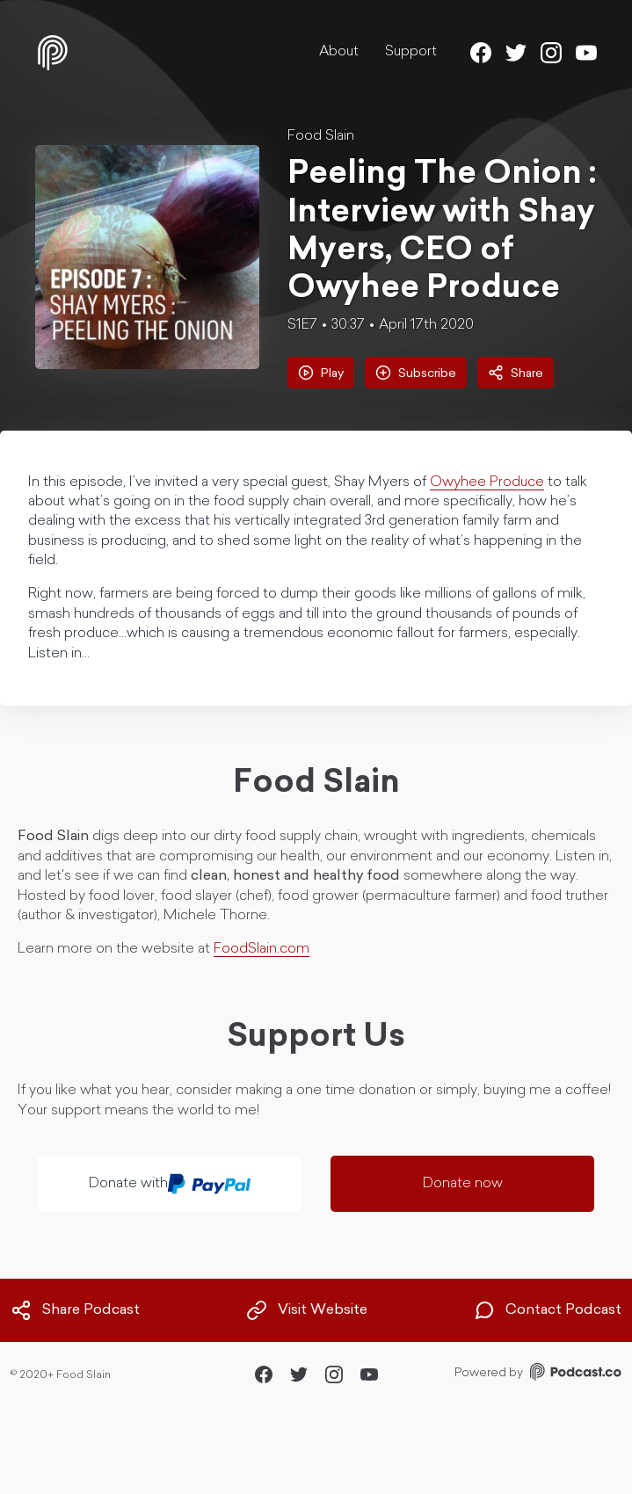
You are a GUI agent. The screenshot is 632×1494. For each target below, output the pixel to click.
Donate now (463, 1184)
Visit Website (306, 1310)
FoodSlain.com (261, 949)
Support (411, 52)
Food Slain (320, 136)
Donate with (170, 1183)
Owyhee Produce (487, 482)
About (339, 52)
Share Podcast (75, 1310)
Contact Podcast (547, 1310)
